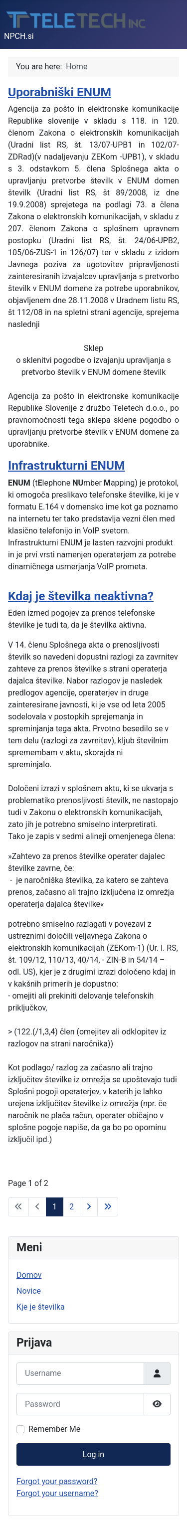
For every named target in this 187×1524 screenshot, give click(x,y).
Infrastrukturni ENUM (66, 465)
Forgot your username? (57, 1493)
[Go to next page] (89, 1206)
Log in (93, 1454)
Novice (28, 1291)
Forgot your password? (56, 1481)
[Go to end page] (107, 1206)
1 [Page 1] (54, 1206)
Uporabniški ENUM (59, 92)
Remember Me (54, 1429)
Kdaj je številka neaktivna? (81, 596)
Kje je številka (40, 1307)
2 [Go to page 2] (71, 1206)
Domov (28, 1275)
